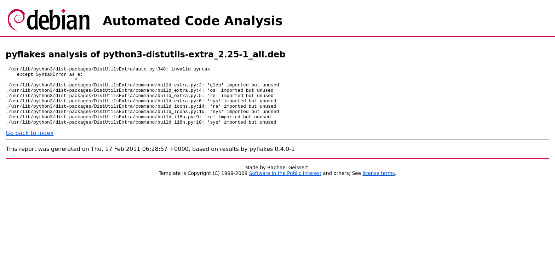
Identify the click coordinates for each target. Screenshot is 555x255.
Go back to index (29, 144)
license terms (378, 185)
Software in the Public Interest (285, 185)
